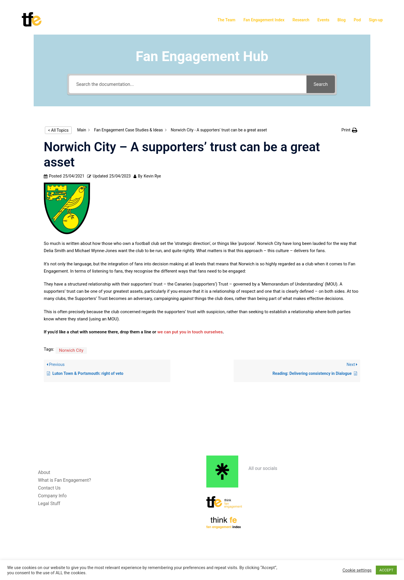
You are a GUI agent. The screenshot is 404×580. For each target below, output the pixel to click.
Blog (342, 20)
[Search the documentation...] (187, 84)
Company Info (52, 495)
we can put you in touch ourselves (190, 332)
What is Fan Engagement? (64, 480)
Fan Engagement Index (264, 20)
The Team (226, 20)
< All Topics (58, 130)
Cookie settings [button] (356, 570)
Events (323, 20)
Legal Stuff (49, 503)
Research (301, 20)
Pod (357, 20)
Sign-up (376, 20)
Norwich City (71, 350)
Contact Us (49, 488)
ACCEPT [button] (386, 570)
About (44, 472)
